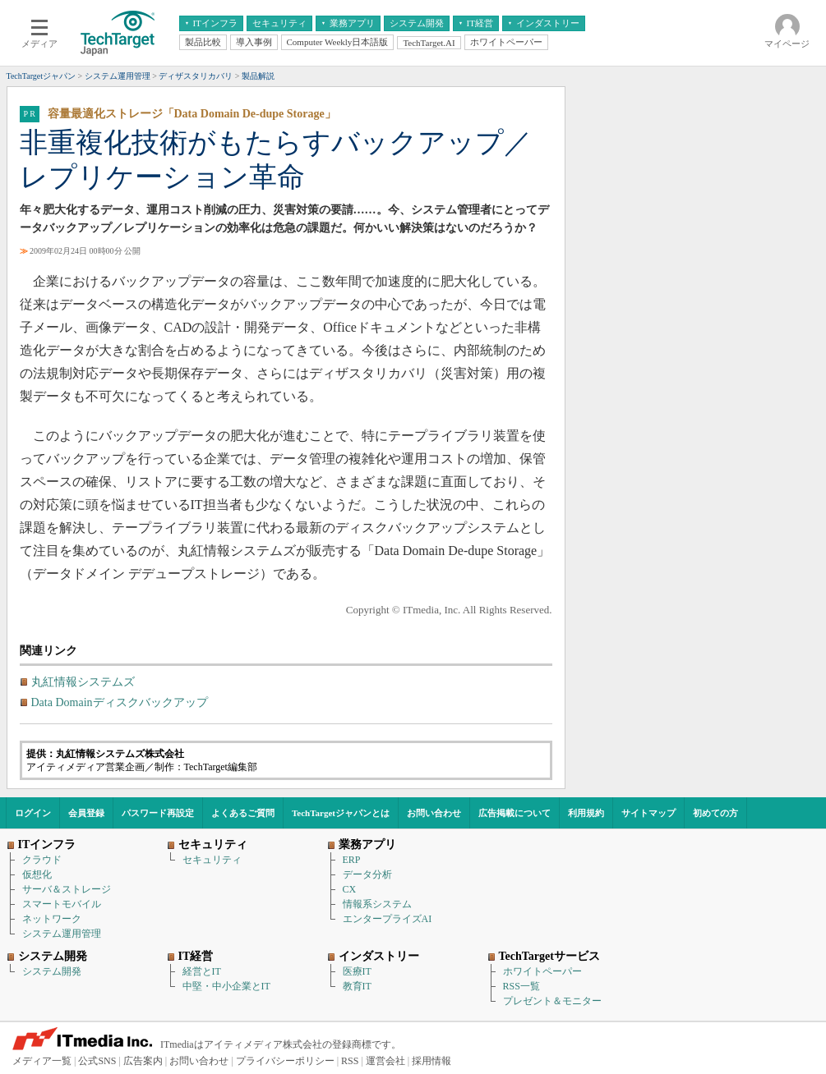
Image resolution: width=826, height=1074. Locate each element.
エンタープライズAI (387, 919)
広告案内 (143, 1061)
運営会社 (385, 1061)
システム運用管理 (61, 933)
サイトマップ (648, 813)
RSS (349, 1061)
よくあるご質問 (243, 813)
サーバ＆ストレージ (66, 889)
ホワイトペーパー (542, 971)
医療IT (357, 971)
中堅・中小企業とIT (226, 986)
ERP (352, 859)
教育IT (357, 986)
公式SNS (97, 1061)
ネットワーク (51, 919)
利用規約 (586, 813)
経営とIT (201, 971)
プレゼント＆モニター (552, 1001)
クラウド (42, 859)
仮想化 (37, 874)
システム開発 (51, 971)
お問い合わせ (434, 813)
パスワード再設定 (158, 813)
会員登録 (86, 813)
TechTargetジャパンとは (341, 813)
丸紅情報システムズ (83, 682)
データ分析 (367, 874)
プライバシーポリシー (285, 1061)
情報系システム (377, 904)
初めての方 (715, 813)
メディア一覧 (42, 1061)
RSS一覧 (521, 986)
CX (350, 889)
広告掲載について (514, 813)
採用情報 (431, 1061)
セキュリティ (212, 859)
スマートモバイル (61, 904)
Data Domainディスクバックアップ (119, 702)
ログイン (33, 813)
